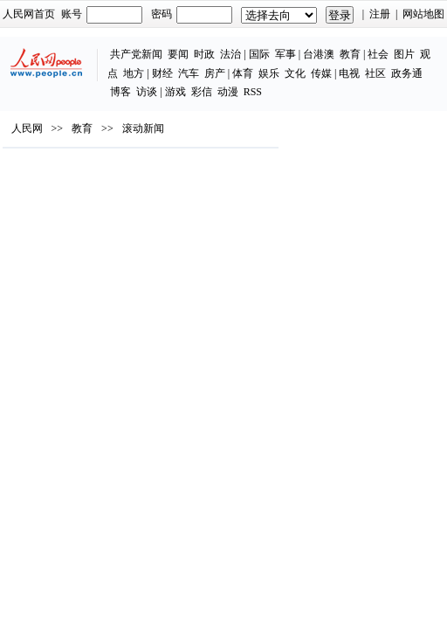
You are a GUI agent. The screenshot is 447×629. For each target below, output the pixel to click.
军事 (285, 54)
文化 (295, 73)
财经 (162, 73)
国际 (259, 54)
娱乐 (268, 73)
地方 (133, 73)
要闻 (178, 54)
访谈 (146, 92)
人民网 (27, 128)
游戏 (175, 92)
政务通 (407, 73)
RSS (253, 92)
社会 (378, 54)
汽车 (188, 73)
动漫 (227, 92)
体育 (242, 73)
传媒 (321, 73)
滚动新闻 (143, 128)
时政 (204, 54)
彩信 (201, 92)
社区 (375, 73)
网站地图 (423, 14)
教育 (350, 54)
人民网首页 (29, 14)
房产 (214, 73)
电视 (349, 73)
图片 (404, 54)
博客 (120, 92)
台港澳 (318, 54)
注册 (379, 14)
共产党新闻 (136, 54)
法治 (230, 54)
